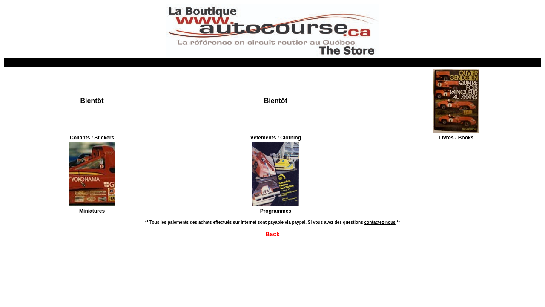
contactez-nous (380, 222)
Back (272, 234)
